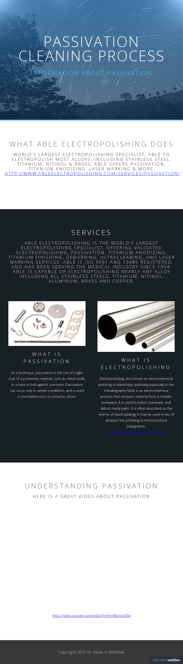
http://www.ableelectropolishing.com (136, 432)
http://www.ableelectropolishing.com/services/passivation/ (92, 173)
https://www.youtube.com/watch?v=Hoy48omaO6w (91, 615)
